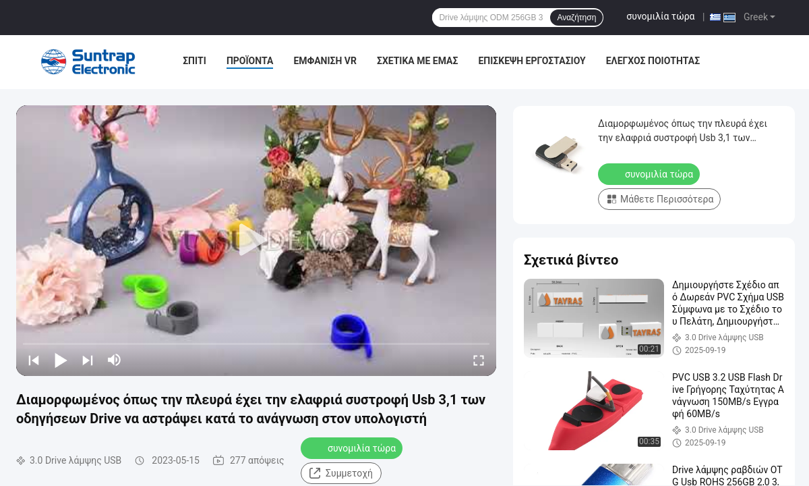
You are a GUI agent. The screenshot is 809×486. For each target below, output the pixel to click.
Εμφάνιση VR (325, 60)
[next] (87, 360)
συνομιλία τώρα (660, 16)
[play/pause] (60, 360)
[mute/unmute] (114, 360)
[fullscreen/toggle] (478, 360)
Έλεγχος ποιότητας (653, 60)
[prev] (33, 360)
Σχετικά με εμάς (417, 60)
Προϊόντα (250, 60)
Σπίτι (194, 60)
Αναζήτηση (576, 17)
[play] (256, 240)
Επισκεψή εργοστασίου (531, 60)
